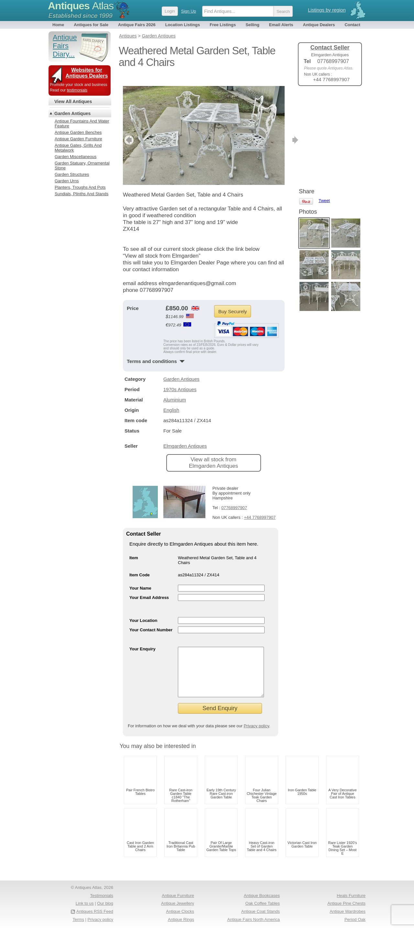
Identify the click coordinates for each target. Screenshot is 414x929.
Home (58, 24)
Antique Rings (181, 919)
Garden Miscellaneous (75, 156)
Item (133, 548)
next (279, 130)
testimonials (77, 90)
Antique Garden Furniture (78, 138)
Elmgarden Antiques (185, 436)
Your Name (140, 578)
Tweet (324, 101)
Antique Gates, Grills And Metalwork (78, 148)
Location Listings (182, 24)
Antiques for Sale (91, 24)
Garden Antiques (181, 369)
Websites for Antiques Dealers (87, 73)
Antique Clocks (180, 911)
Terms (78, 919)
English (171, 400)
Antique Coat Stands (260, 911)
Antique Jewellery (177, 903)
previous (128, 130)
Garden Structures (72, 174)
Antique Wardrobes (347, 911)
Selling (252, 24)
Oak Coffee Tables (262, 903)
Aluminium (174, 390)
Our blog (105, 903)
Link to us (85, 903)
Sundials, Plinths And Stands (81, 193)
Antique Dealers (319, 24)
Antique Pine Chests (346, 903)
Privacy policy (256, 725)
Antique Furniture (178, 895)
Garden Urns (67, 180)
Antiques (81, 6)
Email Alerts (281, 24)
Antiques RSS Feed (94, 911)
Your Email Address (149, 587)
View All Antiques (73, 101)
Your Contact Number (150, 620)
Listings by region (327, 10)
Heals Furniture (351, 895)
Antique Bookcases (262, 895)
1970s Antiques (180, 379)
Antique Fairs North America (253, 919)
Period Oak (354, 919)
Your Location (143, 610)
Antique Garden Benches (78, 132)
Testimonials (101, 895)
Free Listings (223, 24)
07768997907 (234, 498)
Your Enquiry (142, 639)
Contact (352, 24)
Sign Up (188, 11)
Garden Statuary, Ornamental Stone (82, 165)
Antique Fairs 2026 (137, 24)
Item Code (139, 565)
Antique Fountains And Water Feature (82, 123)
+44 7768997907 (260, 507)
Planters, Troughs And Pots (80, 187)
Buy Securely (232, 301)
